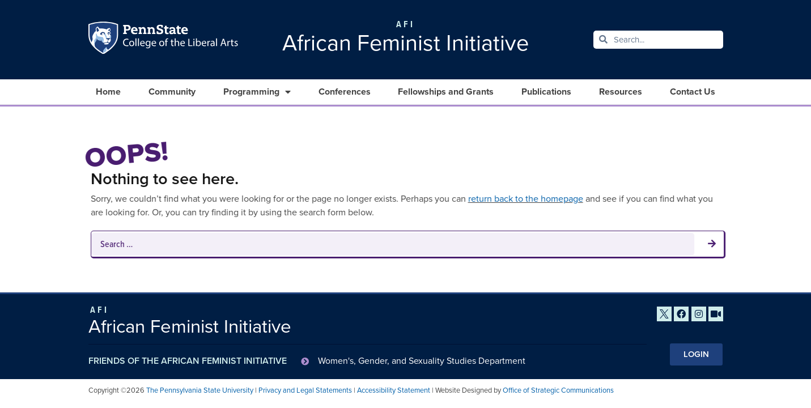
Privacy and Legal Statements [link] (305, 390)
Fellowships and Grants (446, 91)
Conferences (345, 91)
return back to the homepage (523, 198)
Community (172, 91)
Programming (257, 92)
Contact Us (692, 91)
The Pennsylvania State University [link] (199, 390)
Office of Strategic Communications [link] (558, 390)
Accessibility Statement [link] (393, 390)
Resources (620, 91)
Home (108, 91)
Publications (546, 91)
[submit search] (709, 244)
